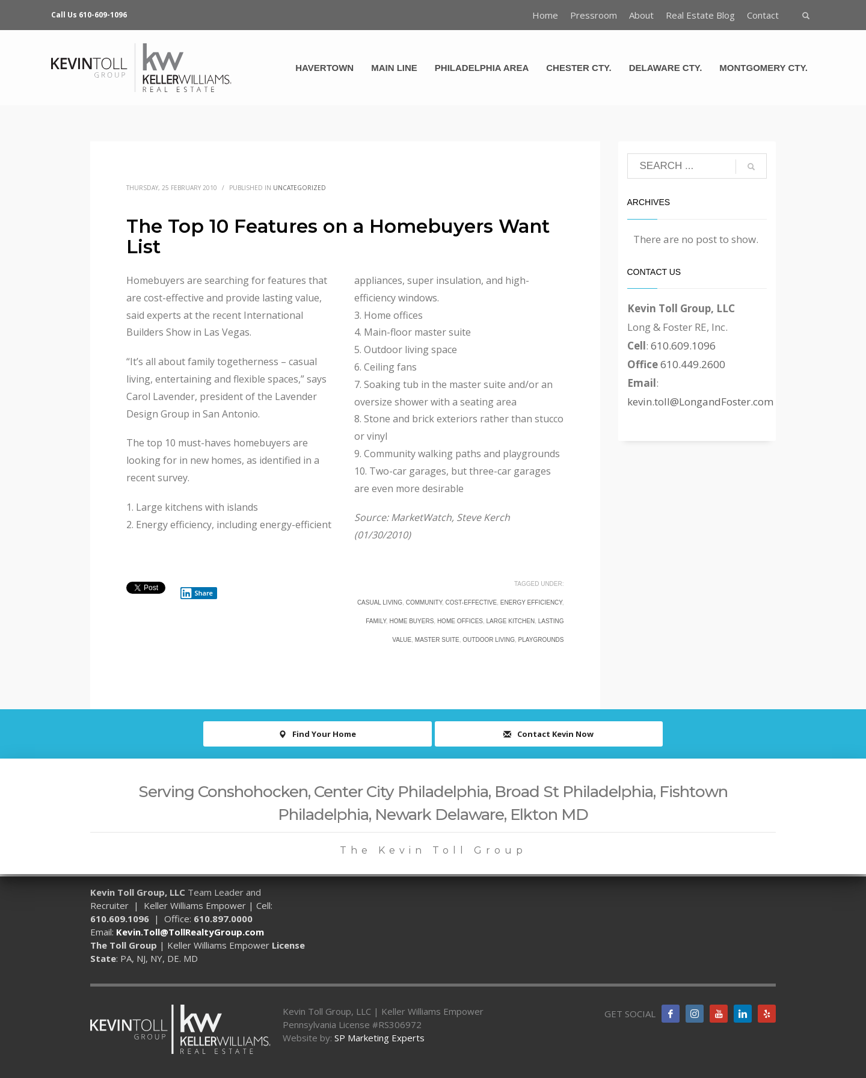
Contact (763, 15)
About (641, 15)
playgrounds (541, 639)
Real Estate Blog (700, 15)
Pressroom (593, 15)
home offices (460, 621)
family (376, 621)
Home (545, 15)
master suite (437, 639)
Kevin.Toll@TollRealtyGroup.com (190, 932)
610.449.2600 (692, 364)
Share (196, 593)
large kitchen (511, 621)
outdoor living (488, 639)
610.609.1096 (683, 346)
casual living (379, 602)
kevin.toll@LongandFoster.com (700, 401)
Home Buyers (411, 621)
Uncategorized (299, 187)
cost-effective (471, 602)
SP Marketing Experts (379, 1038)
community (424, 602)
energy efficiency (531, 602)
